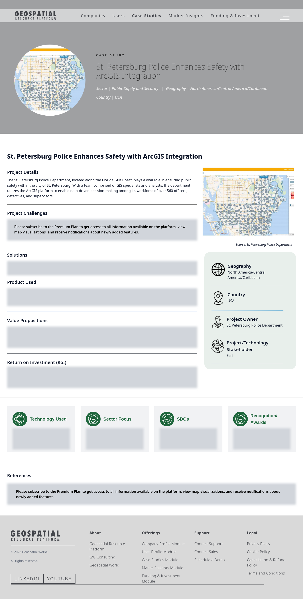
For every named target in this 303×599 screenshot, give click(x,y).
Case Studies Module (160, 559)
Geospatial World (104, 565)
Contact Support (208, 543)
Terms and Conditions (266, 573)
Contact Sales (206, 551)
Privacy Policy (258, 543)
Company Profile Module (163, 543)
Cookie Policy (258, 551)
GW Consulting (102, 557)
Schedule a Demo (209, 559)
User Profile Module (159, 551)
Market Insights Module (162, 567)
